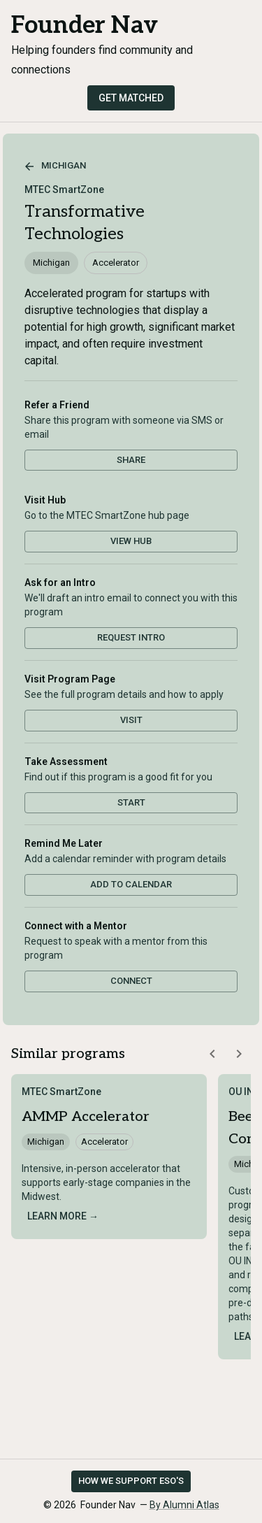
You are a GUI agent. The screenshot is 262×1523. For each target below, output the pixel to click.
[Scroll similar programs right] (239, 1054)
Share (131, 460)
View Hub (131, 541)
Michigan (55, 166)
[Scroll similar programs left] (212, 1054)
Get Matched (131, 97)
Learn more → (63, 1216)
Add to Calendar (131, 884)
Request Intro (131, 637)
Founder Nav (84, 25)
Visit (131, 720)
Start (131, 802)
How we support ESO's (131, 1480)
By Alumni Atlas (184, 1504)
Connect (131, 980)
